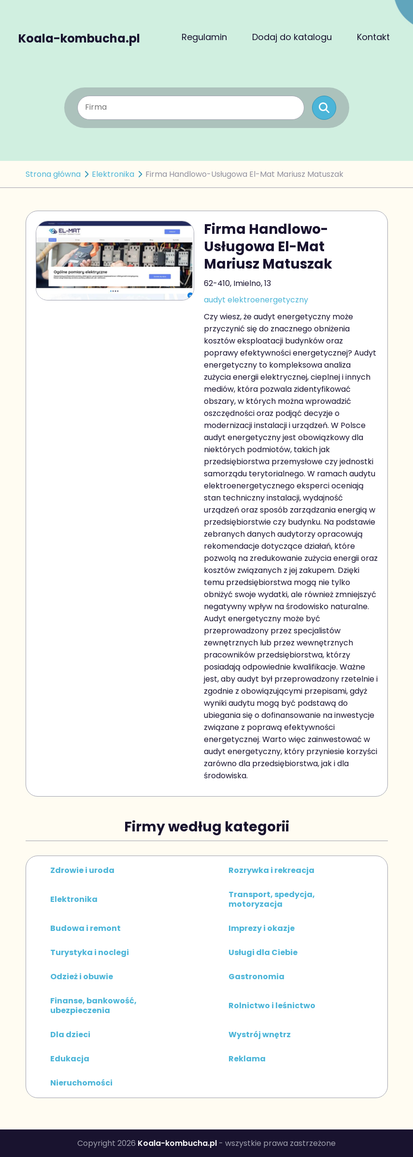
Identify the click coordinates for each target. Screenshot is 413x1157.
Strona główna (53, 174)
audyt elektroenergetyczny (256, 299)
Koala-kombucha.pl (79, 37)
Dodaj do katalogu (292, 37)
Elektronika (113, 174)
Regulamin (204, 37)
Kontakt (373, 37)
